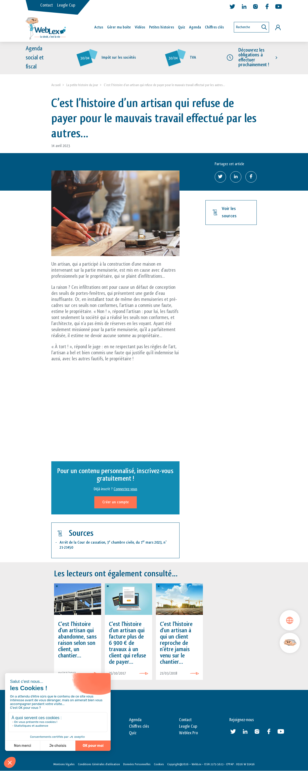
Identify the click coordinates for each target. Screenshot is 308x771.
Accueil (56, 85)
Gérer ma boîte (119, 27)
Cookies (159, 764)
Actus (98, 27)
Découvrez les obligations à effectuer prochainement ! (253, 57)
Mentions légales (64, 764)
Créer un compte (115, 502)
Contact (46, 5)
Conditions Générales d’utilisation (99, 764)
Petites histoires (161, 27)
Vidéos (140, 27)
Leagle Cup (66, 5)
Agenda (195, 27)
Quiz (181, 27)
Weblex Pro (188, 733)
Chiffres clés (214, 27)
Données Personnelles (137, 764)
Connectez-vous (125, 489)
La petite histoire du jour (82, 85)
